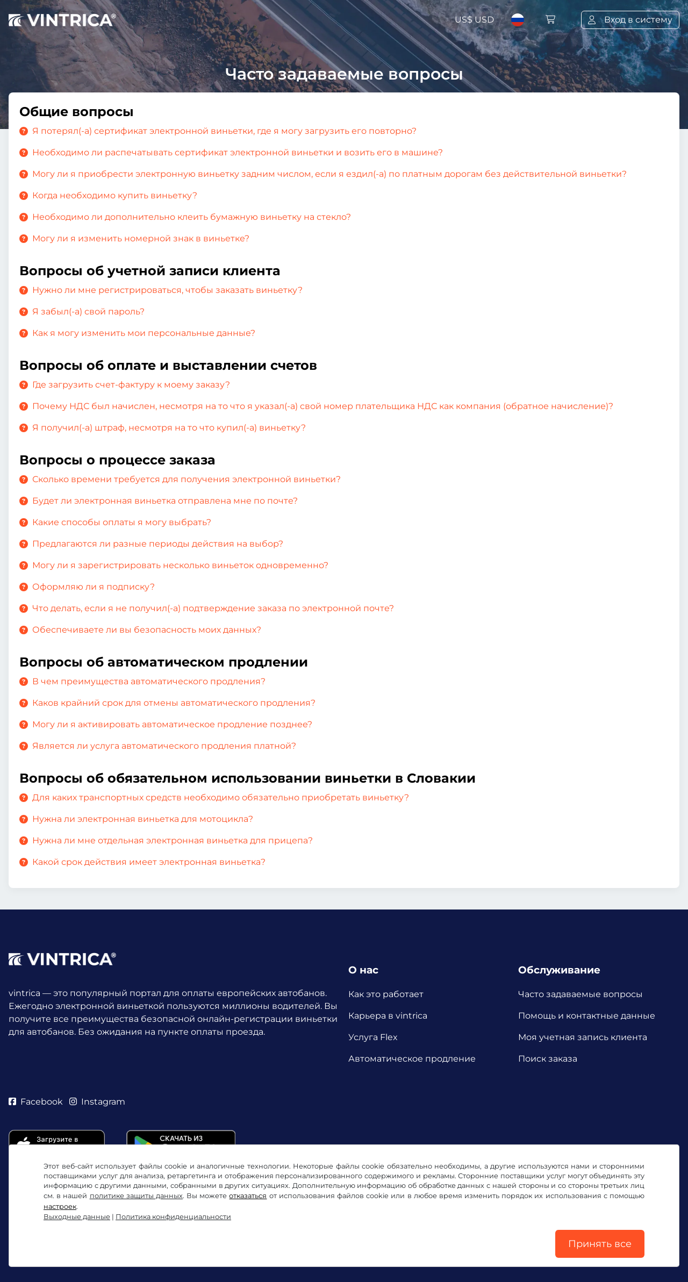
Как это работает (386, 994)
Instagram (97, 1102)
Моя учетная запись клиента (582, 1037)
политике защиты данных (136, 1196)
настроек (60, 1206)
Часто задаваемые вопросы (580, 994)
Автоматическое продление (412, 1059)
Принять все (600, 1244)
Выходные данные (77, 1217)
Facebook (36, 1102)
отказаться (248, 1196)
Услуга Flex (373, 1037)
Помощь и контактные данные (586, 1016)
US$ (474, 20)
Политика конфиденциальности (173, 1217)
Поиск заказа (547, 1059)
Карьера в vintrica (387, 1016)
